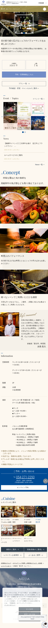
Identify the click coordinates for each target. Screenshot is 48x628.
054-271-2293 (25, 477)
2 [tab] (25, 132)
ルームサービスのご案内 (13, 155)
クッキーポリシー (9, 605)
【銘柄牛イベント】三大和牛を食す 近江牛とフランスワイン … (23, 144)
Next (44, 21)
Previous (3, 21)
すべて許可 (29, 609)
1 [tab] (23, 132)
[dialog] (22, 605)
